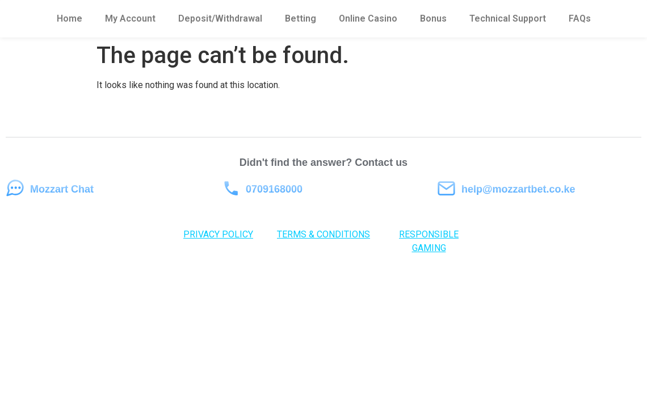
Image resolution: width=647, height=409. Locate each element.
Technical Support (507, 18)
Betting (300, 18)
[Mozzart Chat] (15, 188)
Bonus (433, 18)
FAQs (580, 18)
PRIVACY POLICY (218, 234)
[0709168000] (230, 188)
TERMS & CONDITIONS (323, 234)
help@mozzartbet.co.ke (518, 189)
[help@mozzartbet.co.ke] (446, 188)
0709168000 (274, 189)
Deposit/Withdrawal (220, 18)
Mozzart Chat (62, 189)
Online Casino (368, 18)
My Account (130, 18)
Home (69, 18)
